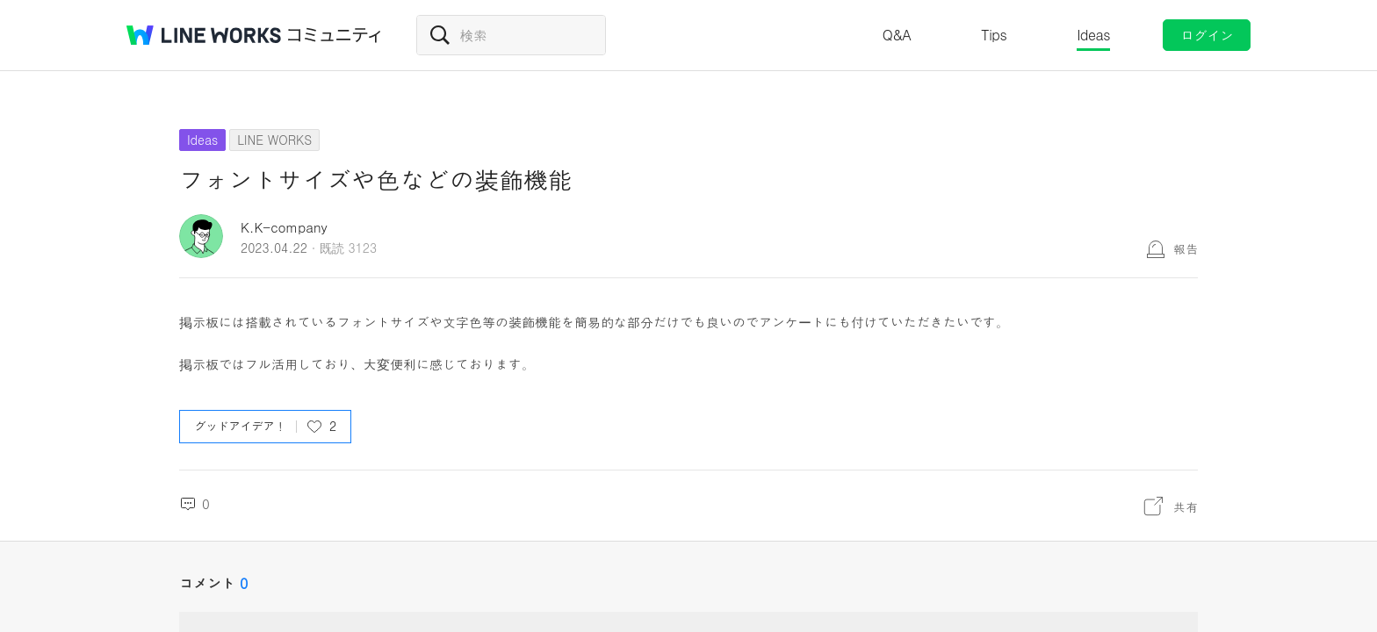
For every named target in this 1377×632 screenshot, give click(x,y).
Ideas (1093, 35)
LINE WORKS (274, 139)
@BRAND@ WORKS (203, 35)
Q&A (897, 35)
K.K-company (284, 227)
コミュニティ (334, 35)
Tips (993, 35)
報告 (1185, 248)
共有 (1185, 506)
